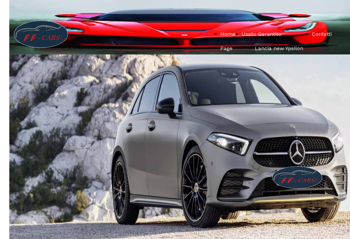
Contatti (322, 34)
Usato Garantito (261, 34)
